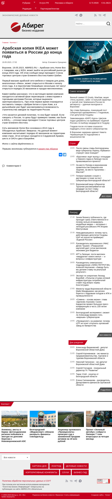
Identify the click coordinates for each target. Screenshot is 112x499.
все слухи (106, 196)
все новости (105, 335)
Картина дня (39, 466)
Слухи (72, 143)
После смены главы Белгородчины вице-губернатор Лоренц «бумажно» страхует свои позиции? (93, 150)
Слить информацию (72, 495)
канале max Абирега (48, 149)
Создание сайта (97, 495)
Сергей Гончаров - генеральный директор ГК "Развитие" (91, 369)
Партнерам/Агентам (49, 9)
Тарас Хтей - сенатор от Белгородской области (87, 375)
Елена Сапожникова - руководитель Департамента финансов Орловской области (93, 382)
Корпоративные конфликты (41, 472)
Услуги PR (44, 3)
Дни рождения (76, 342)
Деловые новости (76, 466)
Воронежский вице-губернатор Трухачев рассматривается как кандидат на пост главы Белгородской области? (90, 187)
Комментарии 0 (14, 166)
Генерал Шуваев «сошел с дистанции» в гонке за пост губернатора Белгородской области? (93, 178)
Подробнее (105, 390)
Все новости (9, 457)
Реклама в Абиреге (64, 3)
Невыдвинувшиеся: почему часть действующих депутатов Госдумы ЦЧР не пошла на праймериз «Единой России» (92, 236)
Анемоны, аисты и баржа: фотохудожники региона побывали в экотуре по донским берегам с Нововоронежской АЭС (13, 435)
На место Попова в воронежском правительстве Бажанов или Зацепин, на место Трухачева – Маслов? (91, 168)
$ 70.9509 (94, 3)
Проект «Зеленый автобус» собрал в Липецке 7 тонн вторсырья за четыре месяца (97, 434)
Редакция (26, 9)
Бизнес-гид (80, 472)
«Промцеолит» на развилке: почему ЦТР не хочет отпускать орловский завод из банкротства (93, 323)
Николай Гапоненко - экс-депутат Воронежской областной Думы (91, 363)
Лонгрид (74, 212)
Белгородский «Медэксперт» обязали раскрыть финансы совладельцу (42, 433)
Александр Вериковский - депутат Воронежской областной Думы (92, 348)
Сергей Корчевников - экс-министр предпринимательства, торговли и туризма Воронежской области (92, 355)
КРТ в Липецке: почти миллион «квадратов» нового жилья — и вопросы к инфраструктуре (90, 256)
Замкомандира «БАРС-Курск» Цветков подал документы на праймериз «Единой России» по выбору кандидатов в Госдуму (89, 120)
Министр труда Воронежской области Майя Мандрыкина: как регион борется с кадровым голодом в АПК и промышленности (93, 292)
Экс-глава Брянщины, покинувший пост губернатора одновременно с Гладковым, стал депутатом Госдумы (89, 112)
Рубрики (26, 3)
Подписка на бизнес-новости (43, 495)
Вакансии (59, 495)
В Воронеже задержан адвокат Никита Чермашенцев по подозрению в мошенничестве (88, 134)
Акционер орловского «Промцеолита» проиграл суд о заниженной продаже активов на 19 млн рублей (69, 435)
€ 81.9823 (106, 3)
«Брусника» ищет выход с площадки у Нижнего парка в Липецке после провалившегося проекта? (93, 158)
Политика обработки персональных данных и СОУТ (26, 481)
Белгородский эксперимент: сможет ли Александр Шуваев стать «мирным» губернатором (93, 314)
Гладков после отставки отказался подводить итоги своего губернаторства (88, 127)
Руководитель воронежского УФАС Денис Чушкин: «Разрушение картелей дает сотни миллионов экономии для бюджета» (92, 247)
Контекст (5, 404)
